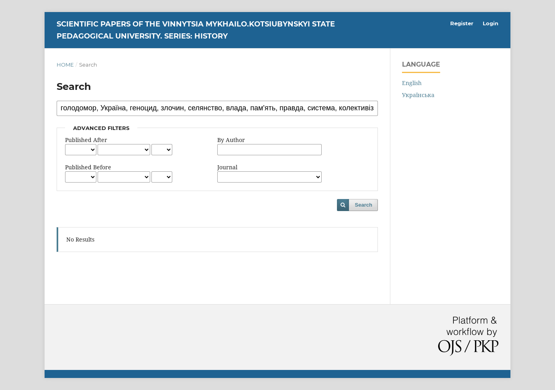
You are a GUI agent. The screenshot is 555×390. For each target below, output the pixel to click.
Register (461, 23)
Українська (418, 95)
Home (65, 64)
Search (363, 205)
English (412, 83)
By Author (231, 140)
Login (490, 23)
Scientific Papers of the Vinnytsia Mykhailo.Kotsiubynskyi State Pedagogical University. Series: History (196, 30)
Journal (227, 167)
